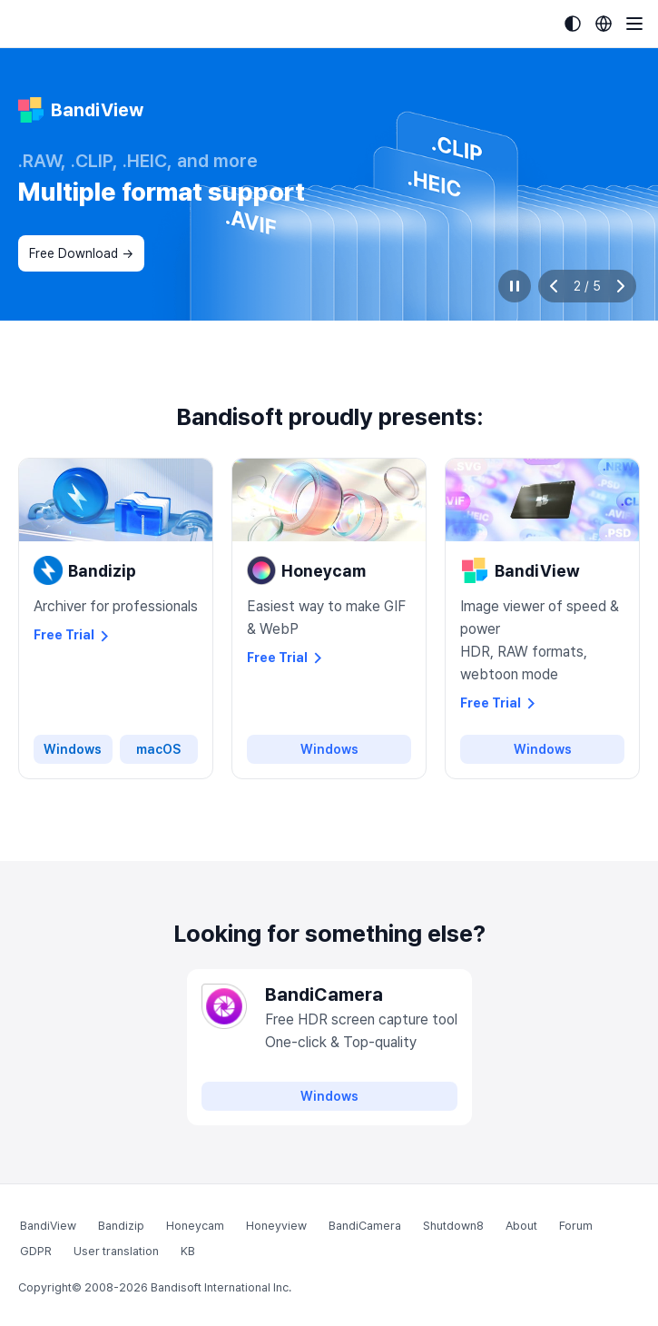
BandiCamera (365, 1225)
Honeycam (195, 1225)
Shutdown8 (453, 1225)
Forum (576, 1225)
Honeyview (276, 1225)
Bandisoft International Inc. (221, 1287)
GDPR (36, 1251)
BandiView (48, 1225)
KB (188, 1251)
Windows (73, 749)
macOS (158, 749)
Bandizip (121, 1225)
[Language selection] (603, 23)
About (521, 1225)
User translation (116, 1251)
